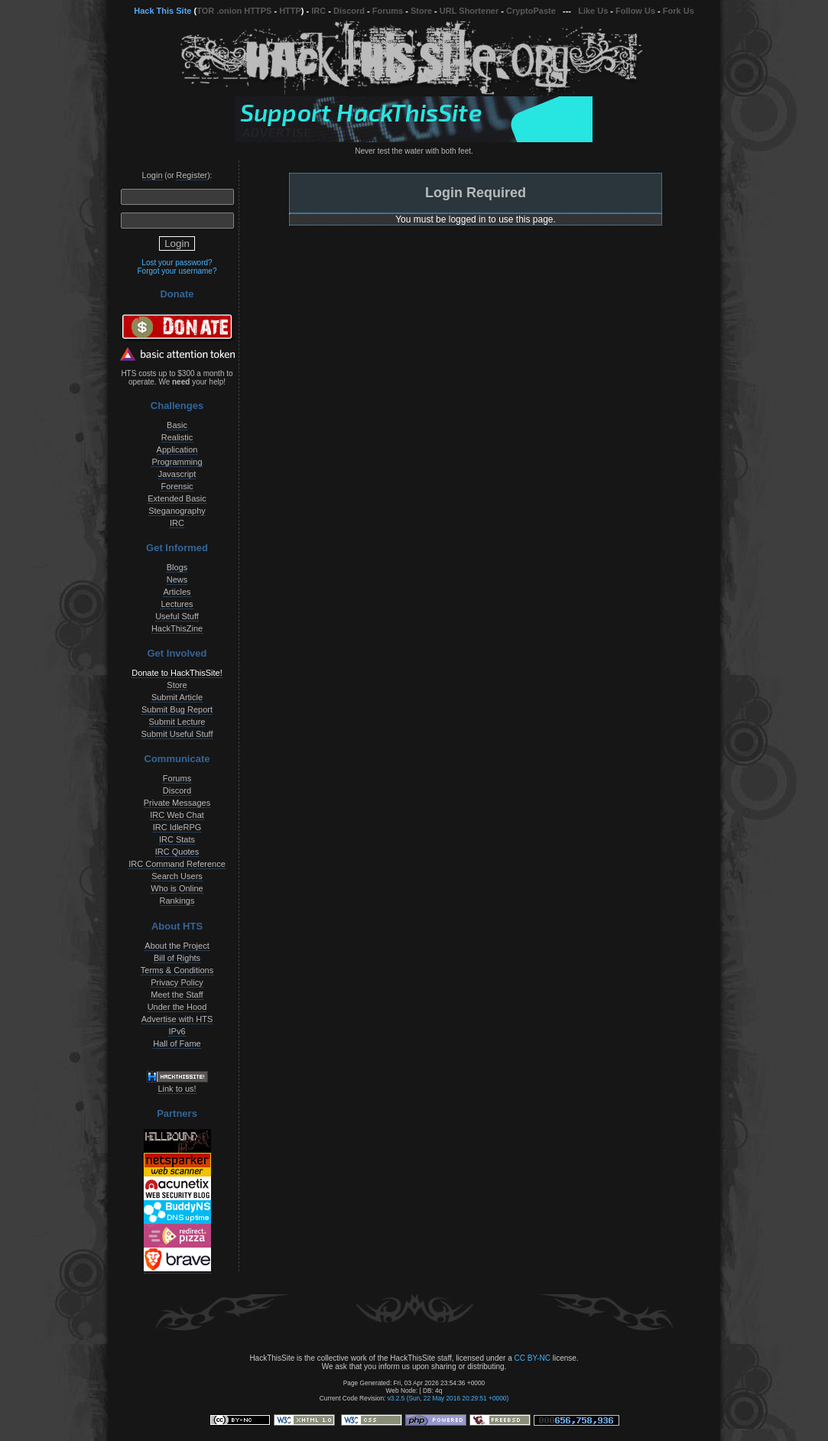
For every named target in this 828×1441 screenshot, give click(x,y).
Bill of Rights (177, 957)
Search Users (177, 876)
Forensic (177, 486)
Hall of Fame (176, 1043)
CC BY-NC (532, 1358)
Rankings (177, 900)
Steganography (177, 510)
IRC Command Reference (177, 863)
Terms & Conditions (177, 970)
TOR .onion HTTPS (233, 10)
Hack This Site (162, 10)
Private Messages (177, 802)
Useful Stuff (177, 616)
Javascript (177, 474)
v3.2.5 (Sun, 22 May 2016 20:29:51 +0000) (448, 1398)
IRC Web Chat (177, 814)
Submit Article (177, 697)
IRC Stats (177, 839)
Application (177, 449)
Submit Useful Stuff (177, 733)
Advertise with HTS (177, 1019)
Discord (349, 10)
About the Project (176, 945)
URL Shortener (469, 10)
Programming (176, 461)
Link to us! (176, 1088)
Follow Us (635, 10)
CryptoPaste (531, 10)
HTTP (290, 10)
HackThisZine (177, 628)
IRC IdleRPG (177, 827)
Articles (176, 591)
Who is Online (177, 888)
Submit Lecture (177, 721)
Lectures (177, 604)
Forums (387, 10)
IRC (318, 10)
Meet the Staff (177, 994)
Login (152, 175)
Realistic (177, 437)
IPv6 (176, 1031)
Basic (177, 425)
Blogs (177, 567)
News (177, 579)
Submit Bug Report (177, 709)
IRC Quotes (177, 851)
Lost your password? (176, 262)
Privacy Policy (177, 982)
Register (191, 175)
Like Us (593, 10)
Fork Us (678, 10)
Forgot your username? (177, 271)
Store (421, 10)
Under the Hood (177, 1006)
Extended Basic (177, 498)
